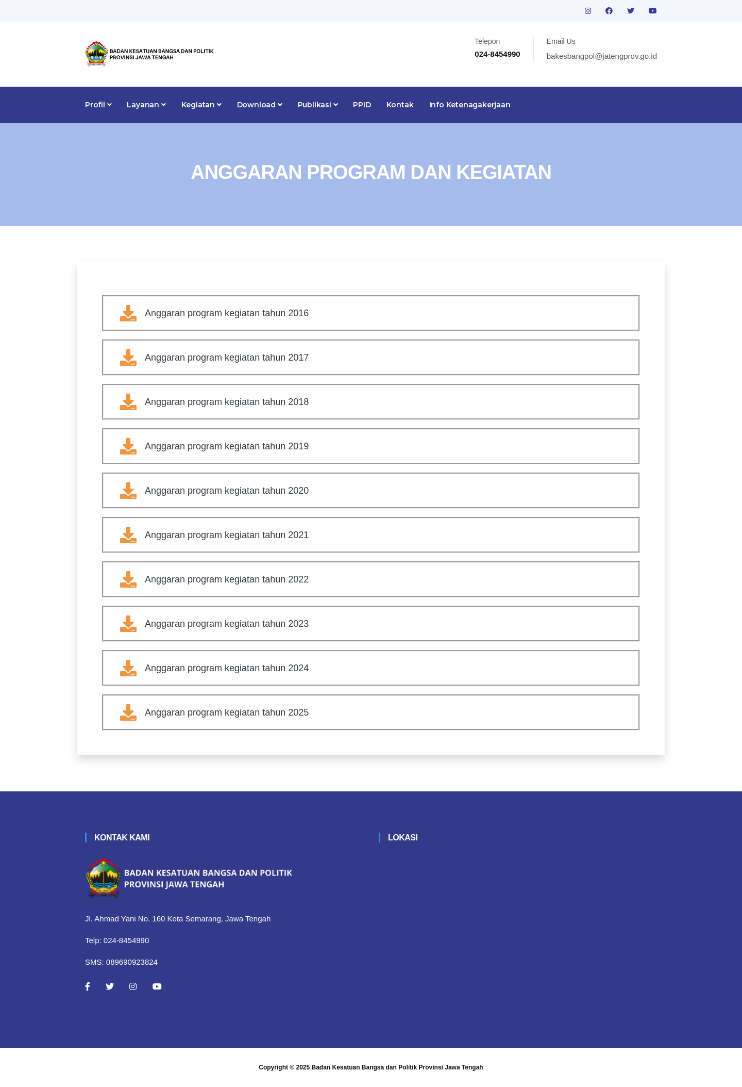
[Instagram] (133, 986)
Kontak (400, 104)
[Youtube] (157, 986)
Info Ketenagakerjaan (470, 104)
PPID (361, 104)
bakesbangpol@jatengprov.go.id (602, 56)
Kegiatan (201, 104)
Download (259, 104)
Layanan (146, 104)
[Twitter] (110, 986)
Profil (98, 104)
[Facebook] (87, 986)
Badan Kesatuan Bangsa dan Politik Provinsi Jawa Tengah (397, 1067)
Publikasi (318, 104)
